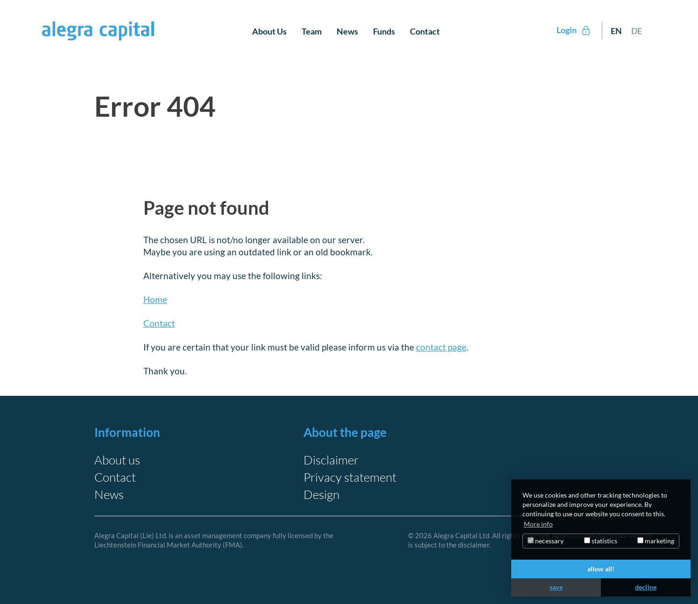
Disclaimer (331, 459)
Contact (425, 31)
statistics (600, 541)
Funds (384, 31)
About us (117, 459)
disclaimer (473, 545)
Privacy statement (349, 477)
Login (574, 30)
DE (636, 31)
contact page (441, 347)
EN (616, 31)
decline (645, 587)
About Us (269, 31)
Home (155, 299)
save (556, 587)
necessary (546, 541)
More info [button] (538, 524)
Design (321, 494)
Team (312, 31)
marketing (655, 541)
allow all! (601, 569)
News (347, 31)
